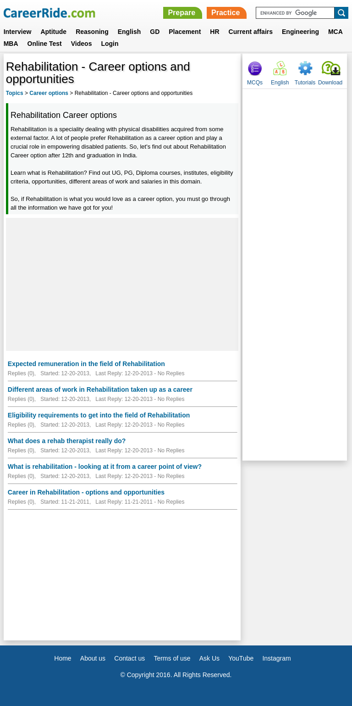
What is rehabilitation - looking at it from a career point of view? (105, 466)
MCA (335, 31)
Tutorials (305, 82)
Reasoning (92, 31)
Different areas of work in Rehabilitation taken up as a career (100, 389)
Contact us (129, 658)
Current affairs (251, 31)
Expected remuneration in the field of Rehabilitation (86, 363)
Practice (225, 13)
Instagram (276, 658)
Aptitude (53, 31)
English (129, 31)
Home (62, 658)
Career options (48, 93)
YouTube (240, 658)
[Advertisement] (122, 284)
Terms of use (172, 658)
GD (155, 31)
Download (330, 82)
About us (92, 658)
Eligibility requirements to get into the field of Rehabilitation (99, 415)
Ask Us (209, 658)
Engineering (300, 31)
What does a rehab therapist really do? (67, 441)
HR (214, 31)
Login (109, 43)
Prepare (181, 13)
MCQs (255, 82)
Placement (185, 31)
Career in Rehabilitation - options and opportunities (86, 492)
